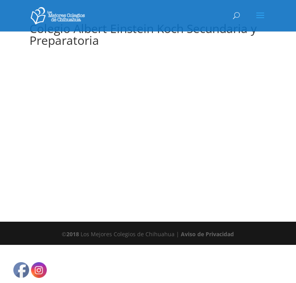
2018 (72, 234)
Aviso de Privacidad (207, 234)
